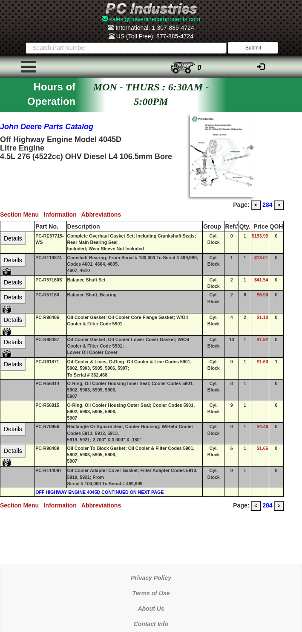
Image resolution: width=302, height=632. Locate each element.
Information (62, 214)
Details (13, 238)
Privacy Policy (151, 577)
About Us (151, 608)
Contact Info (151, 623)
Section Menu (22, 214)
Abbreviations (102, 214)
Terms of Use (151, 593)
